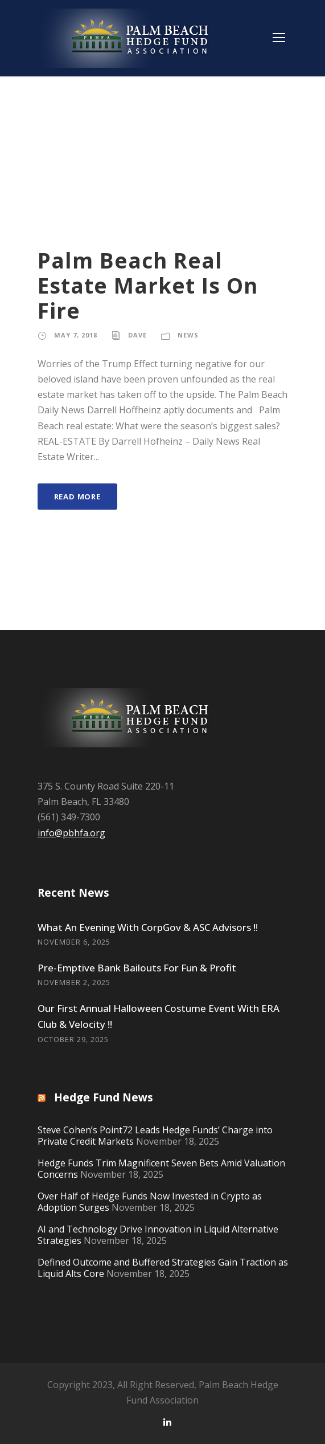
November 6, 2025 (74, 942)
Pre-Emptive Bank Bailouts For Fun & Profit (137, 967)
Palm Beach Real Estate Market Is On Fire (148, 286)
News (188, 335)
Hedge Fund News (103, 1097)
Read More (77, 496)
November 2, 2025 (74, 982)
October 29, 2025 (73, 1039)
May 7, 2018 (75, 335)
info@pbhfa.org (71, 833)
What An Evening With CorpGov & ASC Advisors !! (148, 927)
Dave (137, 335)
